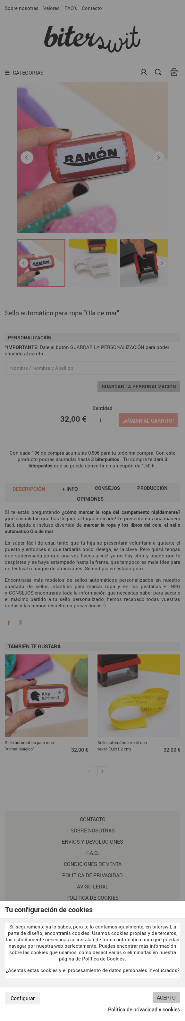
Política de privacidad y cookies (144, 1009)
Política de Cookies (103, 958)
